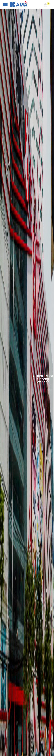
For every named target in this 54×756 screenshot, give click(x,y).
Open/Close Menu (5, 4)
